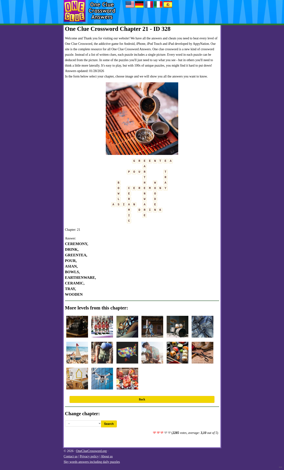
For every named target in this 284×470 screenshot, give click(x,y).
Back (142, 399)
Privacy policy (89, 456)
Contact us (71, 456)
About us (107, 456)
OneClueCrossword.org (91, 451)
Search (109, 423)
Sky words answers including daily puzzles (92, 462)
